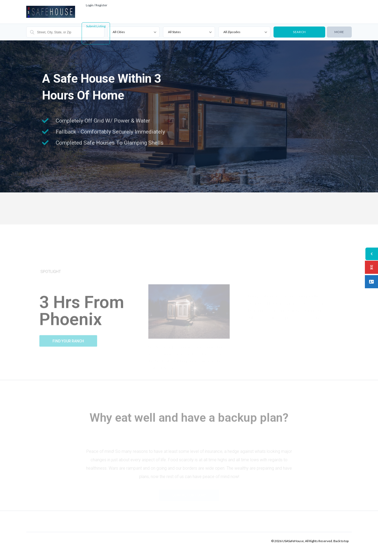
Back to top (341, 541)
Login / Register (96, 5)
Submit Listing (96, 26)
